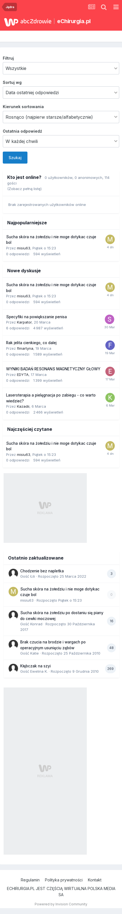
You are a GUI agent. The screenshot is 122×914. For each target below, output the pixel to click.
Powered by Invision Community (61, 904)
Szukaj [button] (15, 157)
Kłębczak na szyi (35, 666)
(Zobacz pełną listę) (24, 188)
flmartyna (25, 348)
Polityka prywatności (64, 879)
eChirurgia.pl (74, 21)
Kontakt (94, 879)
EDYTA (23, 374)
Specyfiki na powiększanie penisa (36, 317)
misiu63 (23, 248)
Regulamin (30, 879)
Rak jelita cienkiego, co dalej (31, 343)
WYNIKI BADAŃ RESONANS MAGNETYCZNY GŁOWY (53, 369)
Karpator (24, 322)
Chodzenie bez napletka (42, 571)
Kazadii (23, 406)
